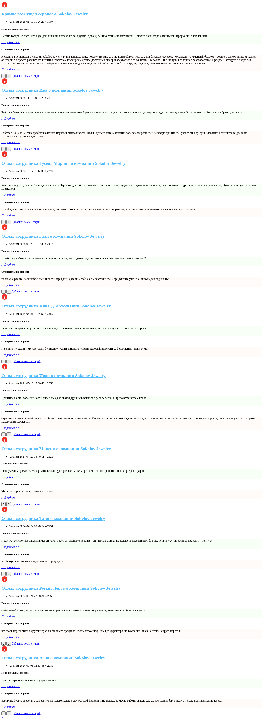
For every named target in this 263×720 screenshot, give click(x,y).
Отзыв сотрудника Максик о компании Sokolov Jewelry (56, 448)
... (2, 716)
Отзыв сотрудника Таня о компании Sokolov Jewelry (53, 518)
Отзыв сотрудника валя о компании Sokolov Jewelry (53, 236)
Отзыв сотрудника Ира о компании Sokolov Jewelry (52, 90)
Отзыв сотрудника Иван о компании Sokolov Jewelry (53, 375)
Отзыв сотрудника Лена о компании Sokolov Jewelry (53, 657)
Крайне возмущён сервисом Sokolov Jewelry (44, 14)
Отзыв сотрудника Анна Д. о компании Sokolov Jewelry (56, 306)
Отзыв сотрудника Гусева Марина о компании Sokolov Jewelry (63, 163)
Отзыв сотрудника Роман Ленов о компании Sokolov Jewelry (61, 588)
